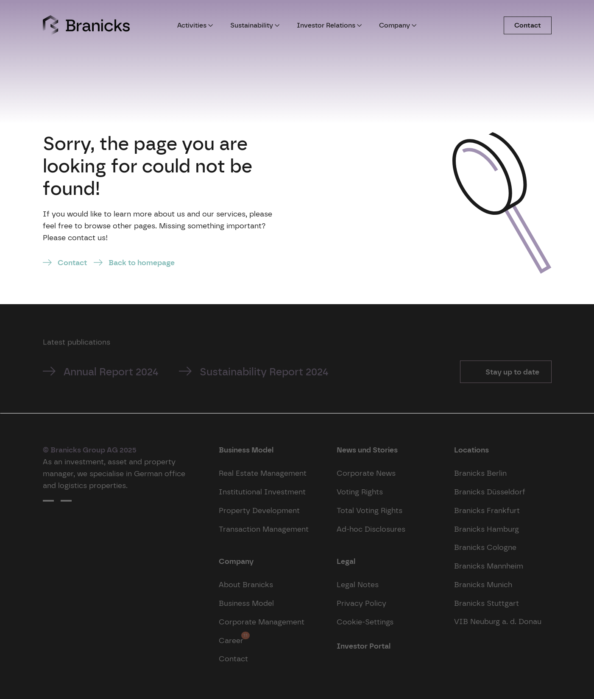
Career (231, 638)
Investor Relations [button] (329, 25)
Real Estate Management (263, 473)
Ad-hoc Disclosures (371, 528)
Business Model (246, 603)
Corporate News (366, 473)
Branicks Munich (483, 584)
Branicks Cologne (485, 547)
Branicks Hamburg (486, 528)
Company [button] (398, 25)
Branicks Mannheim (488, 565)
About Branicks (246, 584)
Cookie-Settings (365, 621)
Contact (527, 25)
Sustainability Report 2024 (264, 372)
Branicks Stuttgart (486, 603)
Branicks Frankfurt (487, 510)
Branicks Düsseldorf (489, 491)
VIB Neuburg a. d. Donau (497, 621)
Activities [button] (195, 25)
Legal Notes (358, 584)
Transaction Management (264, 528)
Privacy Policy (361, 603)
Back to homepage (142, 262)
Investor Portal (363, 645)
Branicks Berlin (480, 473)
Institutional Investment (262, 491)
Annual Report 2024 (111, 372)
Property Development (259, 510)
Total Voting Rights (369, 510)
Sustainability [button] (255, 25)
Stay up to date (511, 371)
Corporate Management (261, 621)
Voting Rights (360, 491)
